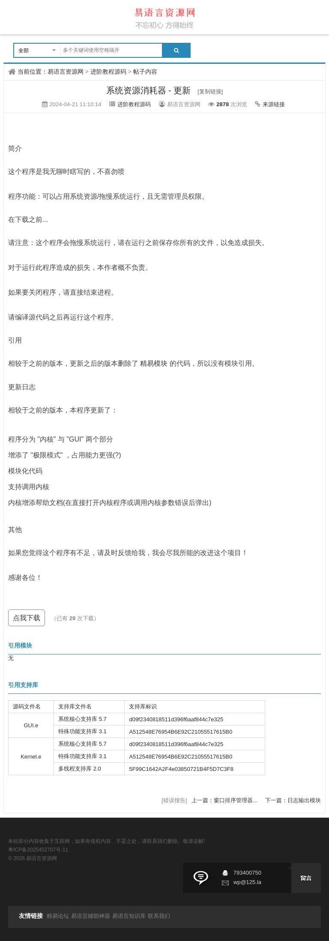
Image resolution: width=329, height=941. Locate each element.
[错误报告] (174, 800)
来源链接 (274, 104)
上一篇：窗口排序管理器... (225, 800)
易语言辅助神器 (90, 916)
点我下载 (26, 617)
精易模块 (153, 363)
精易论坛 (58, 916)
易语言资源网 (66, 71)
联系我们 (159, 916)
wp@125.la (247, 882)
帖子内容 (145, 71)
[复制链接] (210, 91)
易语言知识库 (129, 916)
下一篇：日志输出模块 (293, 800)
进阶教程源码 (108, 71)
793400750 (247, 872)
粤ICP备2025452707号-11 (38, 850)
